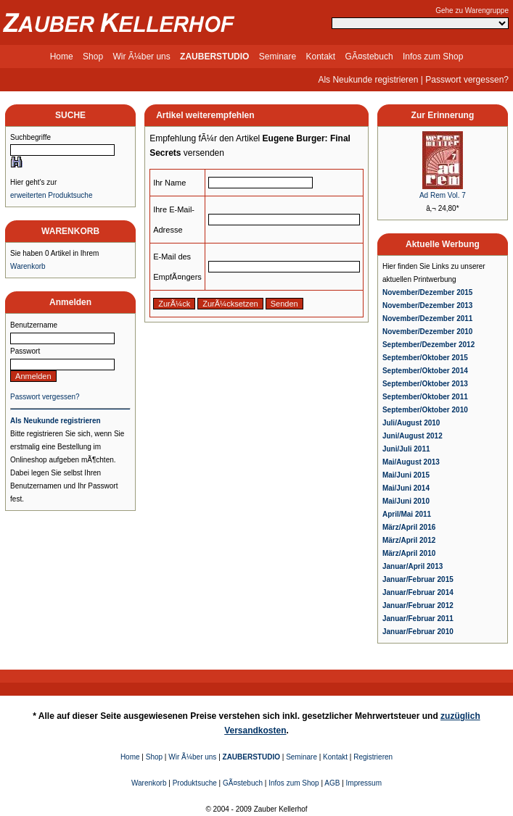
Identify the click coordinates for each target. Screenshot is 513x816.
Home (61, 56)
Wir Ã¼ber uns (141, 56)
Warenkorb (28, 266)
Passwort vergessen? (467, 80)
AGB (332, 783)
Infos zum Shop (433, 56)
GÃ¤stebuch (369, 56)
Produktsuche (195, 783)
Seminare (277, 56)
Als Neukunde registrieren (368, 80)
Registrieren (373, 757)
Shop (93, 56)
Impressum (364, 783)
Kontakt (321, 56)
